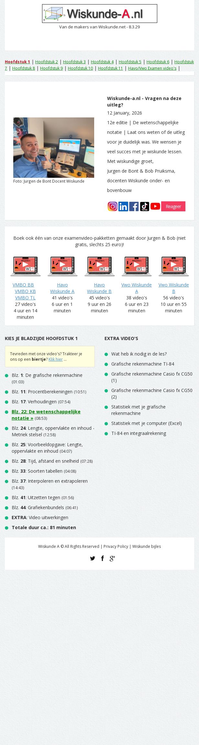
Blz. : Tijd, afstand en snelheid (45, 461)
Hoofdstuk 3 (74, 62)
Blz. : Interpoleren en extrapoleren (50, 481)
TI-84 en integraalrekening (138, 433)
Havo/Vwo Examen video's (152, 68)
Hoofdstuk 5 (130, 62)
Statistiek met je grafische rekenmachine (138, 410)
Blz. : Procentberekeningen (42, 391)
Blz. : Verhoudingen (34, 401)
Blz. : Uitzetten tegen (36, 497)
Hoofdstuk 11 (110, 68)
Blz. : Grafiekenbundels (38, 507)
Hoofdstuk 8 (23, 68)
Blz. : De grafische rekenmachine (47, 375)
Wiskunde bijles (146, 546)
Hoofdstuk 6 (158, 62)
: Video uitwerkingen (40, 517)
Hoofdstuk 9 (51, 68)
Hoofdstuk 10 (80, 68)
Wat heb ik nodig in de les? (139, 354)
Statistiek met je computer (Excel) (146, 423)
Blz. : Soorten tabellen (37, 471)
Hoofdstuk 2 (46, 62)
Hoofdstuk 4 (102, 62)
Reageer (173, 206)
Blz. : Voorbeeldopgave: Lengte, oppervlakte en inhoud (47, 447)
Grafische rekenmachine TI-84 (142, 364)
